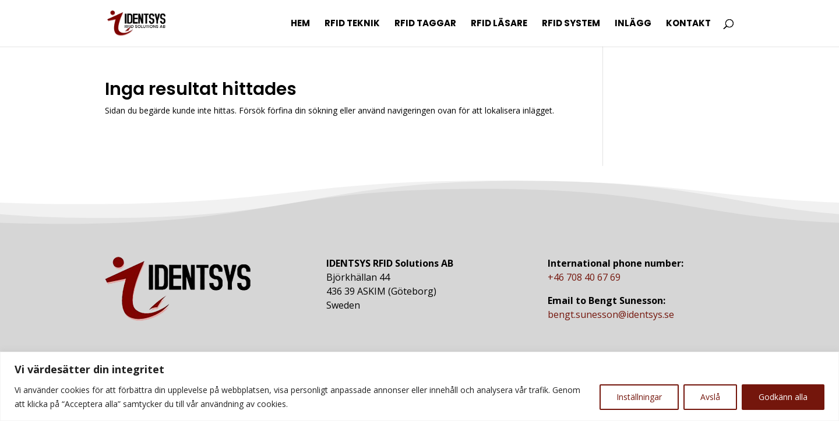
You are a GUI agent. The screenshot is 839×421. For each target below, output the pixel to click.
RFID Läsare (499, 24)
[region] (419, 386)
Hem (300, 24)
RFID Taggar (425, 24)
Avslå (710, 396)
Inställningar (639, 396)
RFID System (571, 24)
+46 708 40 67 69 (584, 277)
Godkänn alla (783, 396)
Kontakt (688, 24)
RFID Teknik (352, 24)
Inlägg (633, 24)
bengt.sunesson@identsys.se (611, 314)
